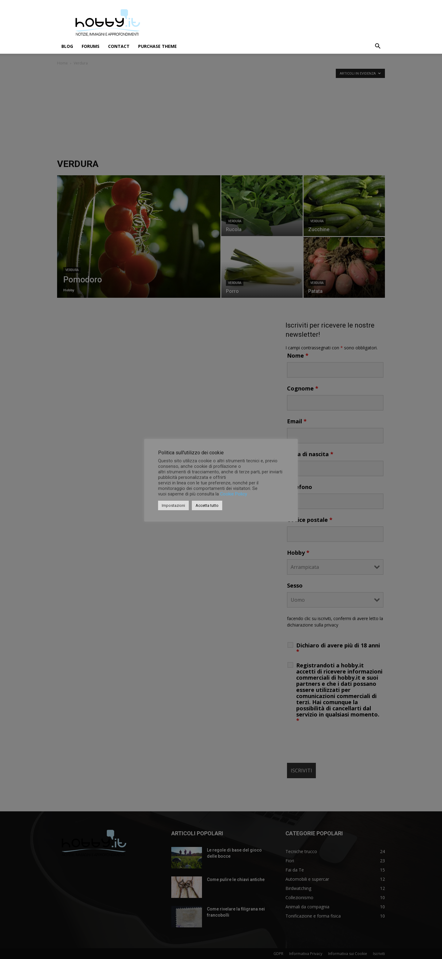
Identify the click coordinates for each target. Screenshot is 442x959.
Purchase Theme (157, 46)
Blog (67, 46)
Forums (90, 46)
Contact (119, 46)
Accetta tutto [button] (207, 505)
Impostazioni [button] (173, 505)
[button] (377, 47)
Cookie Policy (233, 494)
